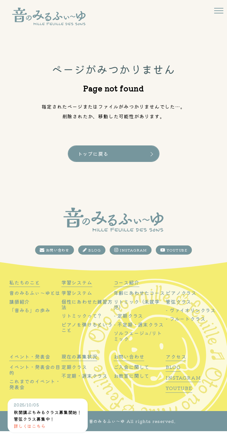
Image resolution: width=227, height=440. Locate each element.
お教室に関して (132, 384)
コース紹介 (126, 291)
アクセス (176, 366)
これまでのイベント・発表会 (34, 393)
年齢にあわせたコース (139, 302)
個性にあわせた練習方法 (87, 313)
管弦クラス (178, 310)
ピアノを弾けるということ (87, 336)
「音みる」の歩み (29, 319)
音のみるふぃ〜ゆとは (34, 302)
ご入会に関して (132, 376)
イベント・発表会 (29, 366)
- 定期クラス (128, 324)
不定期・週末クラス (84, 384)
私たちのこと (24, 291)
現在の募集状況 (79, 366)
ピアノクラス (181, 302)
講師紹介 (19, 310)
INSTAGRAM (130, 258)
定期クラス (74, 376)
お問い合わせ (54, 258)
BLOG (92, 258)
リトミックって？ (81, 324)
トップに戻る (93, 153)
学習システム (76, 291)
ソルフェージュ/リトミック (138, 345)
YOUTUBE (173, 258)
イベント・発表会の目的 (34, 379)
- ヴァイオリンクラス (191, 319)
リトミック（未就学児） (137, 313)
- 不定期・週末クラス (139, 333)
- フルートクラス (185, 328)
